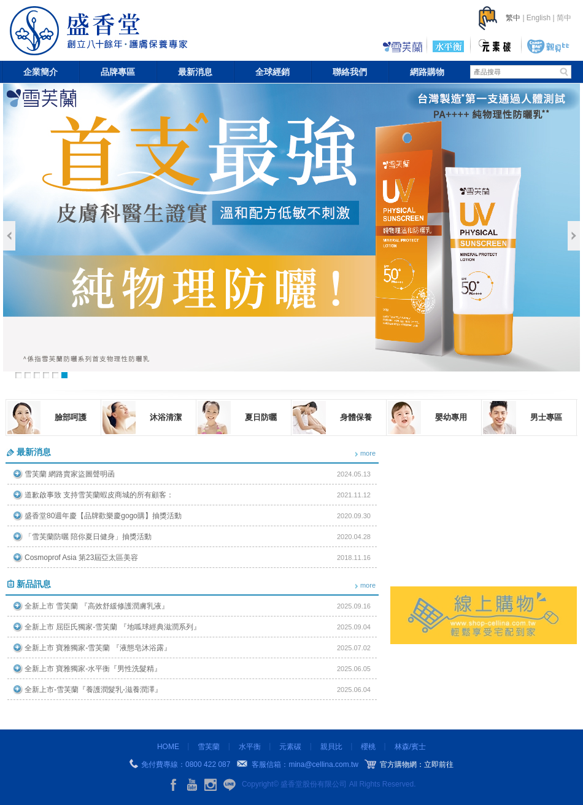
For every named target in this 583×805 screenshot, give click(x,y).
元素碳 (290, 746)
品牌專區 (118, 72)
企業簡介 (40, 72)
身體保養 (356, 417)
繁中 (513, 18)
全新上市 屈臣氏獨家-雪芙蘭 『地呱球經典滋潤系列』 (113, 627)
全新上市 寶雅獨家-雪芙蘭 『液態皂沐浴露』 (98, 648)
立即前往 (439, 764)
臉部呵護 (71, 417)
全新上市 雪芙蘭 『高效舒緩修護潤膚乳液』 (97, 606)
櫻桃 (368, 746)
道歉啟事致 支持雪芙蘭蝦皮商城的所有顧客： (99, 495)
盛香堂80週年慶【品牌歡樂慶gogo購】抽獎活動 (103, 515)
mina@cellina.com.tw (323, 764)
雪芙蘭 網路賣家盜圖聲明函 (70, 474)
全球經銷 (272, 72)
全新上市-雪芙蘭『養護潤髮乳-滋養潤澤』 (93, 689)
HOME (168, 746)
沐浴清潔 (166, 417)
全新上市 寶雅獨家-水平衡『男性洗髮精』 (93, 668)
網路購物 (427, 72)
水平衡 (250, 746)
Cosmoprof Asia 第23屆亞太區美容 (81, 557)
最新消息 (195, 72)
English (538, 18)
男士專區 (546, 417)
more (368, 453)
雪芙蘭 (209, 746)
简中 (564, 18)
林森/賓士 (410, 746)
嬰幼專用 (451, 417)
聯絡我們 (350, 72)
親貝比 (331, 746)
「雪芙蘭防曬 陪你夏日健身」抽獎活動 (88, 536)
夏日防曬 (261, 417)
